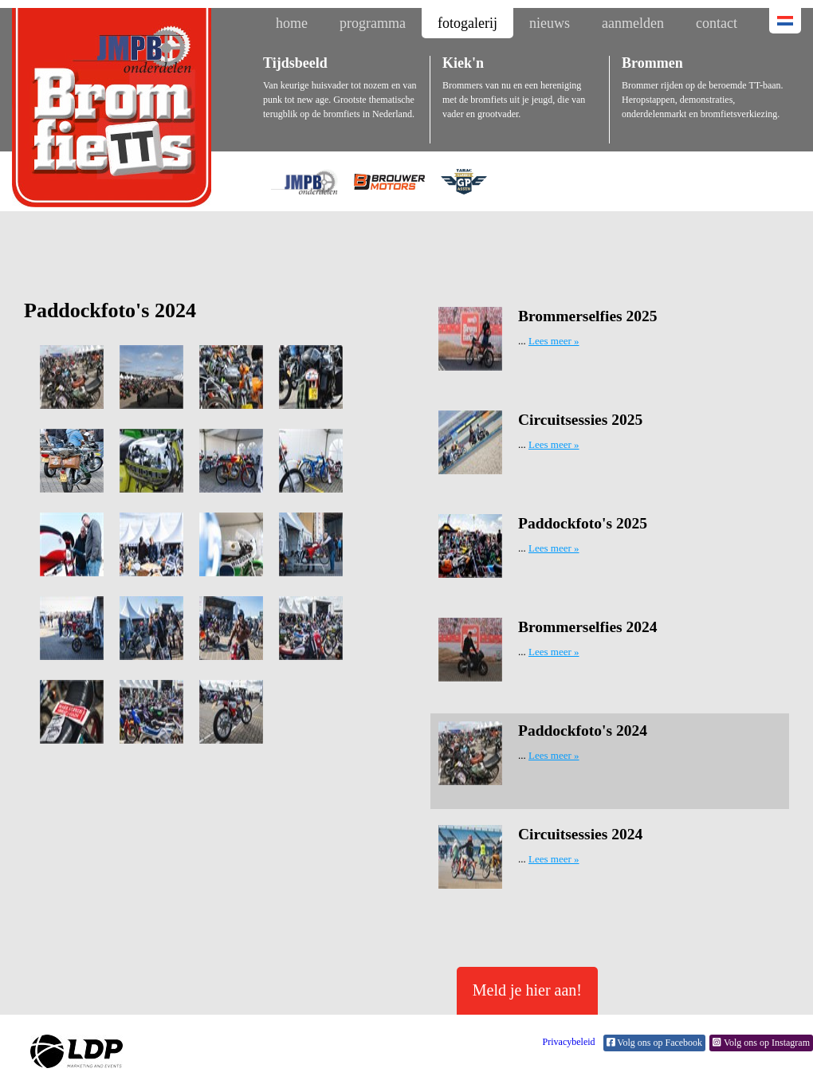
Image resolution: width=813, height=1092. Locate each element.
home (292, 23)
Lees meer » (553, 341)
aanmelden (633, 23)
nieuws (549, 23)
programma (373, 23)
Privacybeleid (569, 1041)
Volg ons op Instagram (761, 1042)
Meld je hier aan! (527, 990)
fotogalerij (467, 23)
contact (716, 23)
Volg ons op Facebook (655, 1042)
